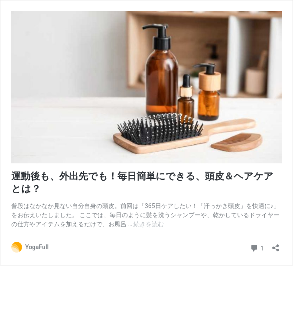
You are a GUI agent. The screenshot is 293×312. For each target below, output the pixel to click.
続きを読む (148, 224)
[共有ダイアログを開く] (276, 245)
